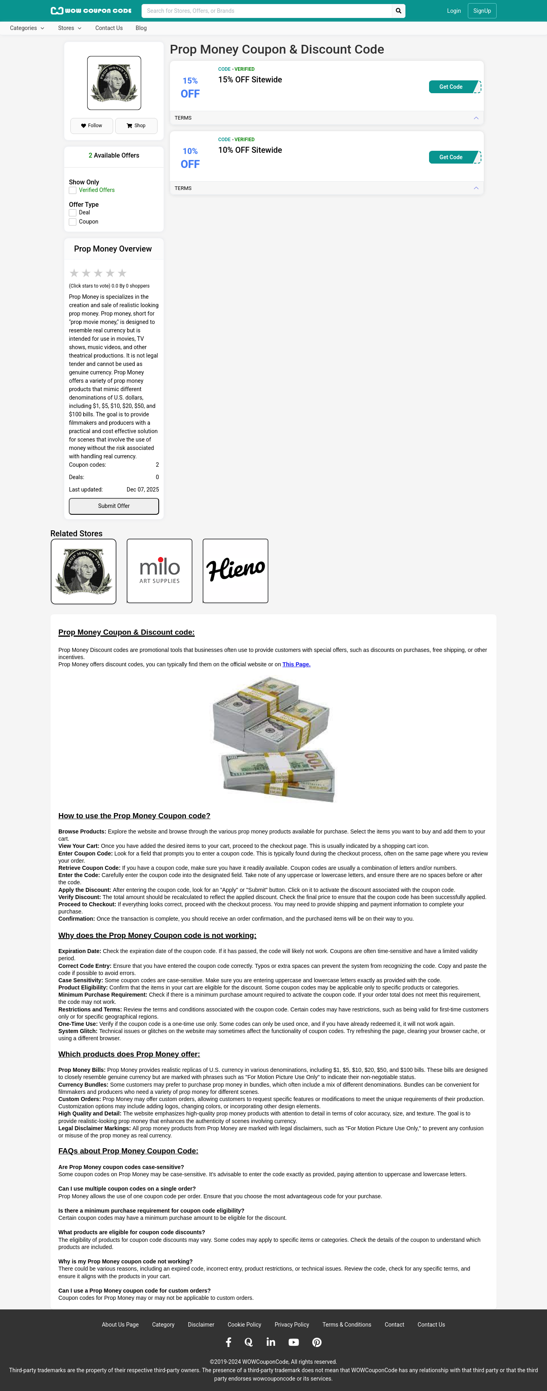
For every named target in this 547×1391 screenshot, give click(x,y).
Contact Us (109, 28)
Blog (141, 28)
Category (163, 1324)
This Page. (297, 664)
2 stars (87, 273)
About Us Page (120, 1324)
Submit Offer (114, 506)
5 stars (123, 273)
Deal (84, 212)
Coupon (88, 221)
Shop (136, 125)
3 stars (99, 273)
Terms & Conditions (347, 1324)
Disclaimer (201, 1324)
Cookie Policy (244, 1324)
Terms (183, 118)
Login (454, 11)
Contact (394, 1324)
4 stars (111, 273)
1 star (75, 273)
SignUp (482, 11)
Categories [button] (24, 28)
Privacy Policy (292, 1324)
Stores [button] (66, 28)
